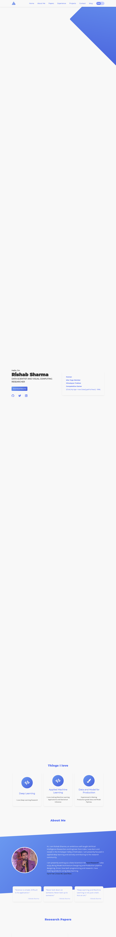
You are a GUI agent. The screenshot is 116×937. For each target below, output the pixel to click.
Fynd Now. (68, 874)
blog (91, 3)
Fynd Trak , (51, 874)
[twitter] (19, 395)
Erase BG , (60, 874)
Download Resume (19, 389)
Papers (51, 3)
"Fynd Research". (92, 863)
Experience (61, 3)
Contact (82, 3)
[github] (13, 395)
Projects (72, 3)
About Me (41, 3)
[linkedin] (26, 395)
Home (31, 3)
